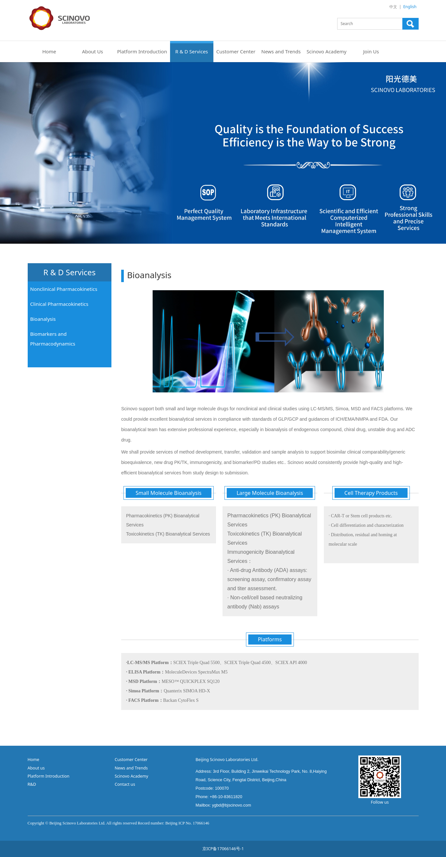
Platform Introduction (142, 51)
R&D (32, 784)
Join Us (371, 51)
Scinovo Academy (327, 51)
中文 (393, 6)
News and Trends (281, 51)
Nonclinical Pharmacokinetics (63, 289)
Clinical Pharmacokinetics (59, 304)
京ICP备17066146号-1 (223, 848)
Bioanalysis (43, 319)
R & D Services (191, 51)
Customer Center (235, 51)
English (410, 6)
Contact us (125, 784)
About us (36, 768)
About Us (92, 51)
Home (49, 51)
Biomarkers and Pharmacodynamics (53, 339)
